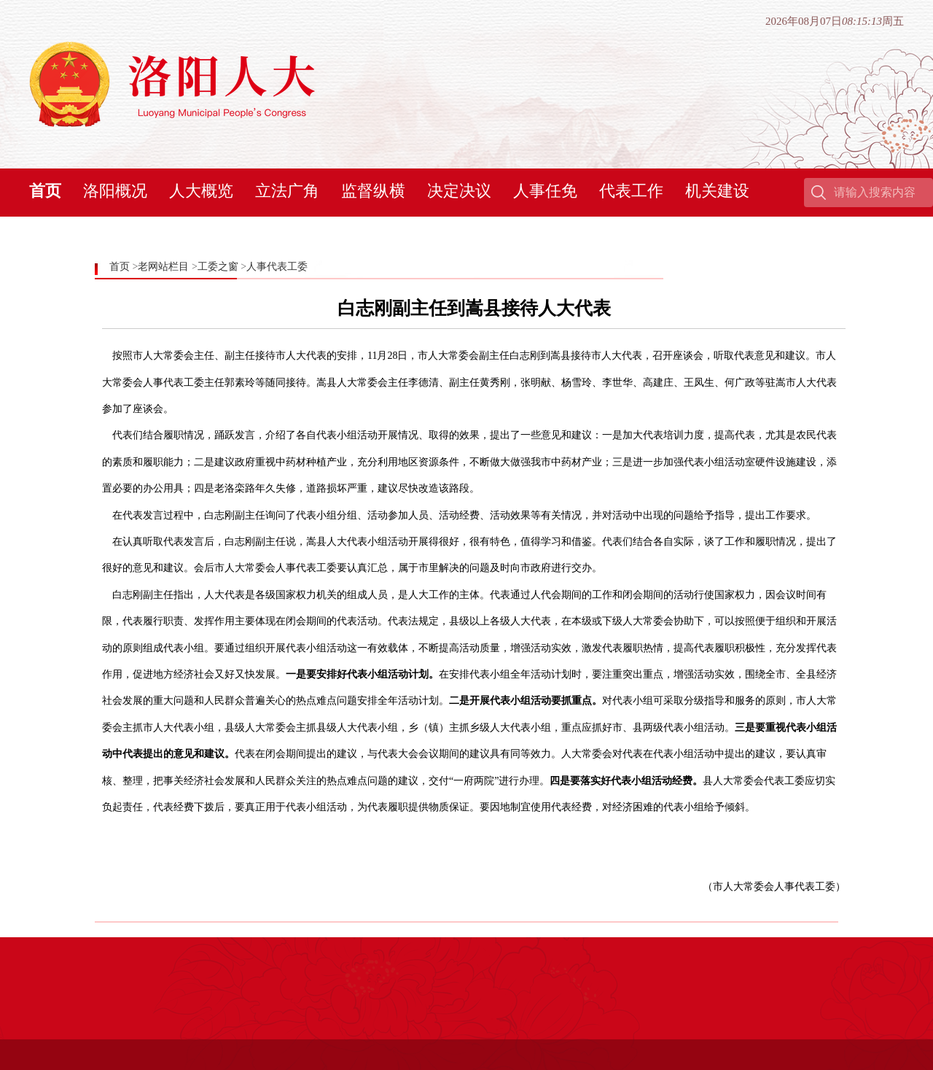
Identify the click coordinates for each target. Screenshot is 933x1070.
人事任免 (545, 191)
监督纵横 (373, 191)
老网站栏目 (163, 266)
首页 (45, 191)
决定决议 (459, 191)
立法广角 (287, 191)
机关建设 (717, 191)
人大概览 (201, 191)
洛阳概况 (115, 191)
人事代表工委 (277, 266)
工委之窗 (218, 266)
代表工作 (631, 191)
